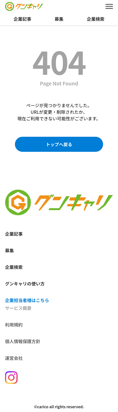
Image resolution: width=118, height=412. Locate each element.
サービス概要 (18, 308)
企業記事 (22, 19)
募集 (59, 19)
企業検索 (95, 19)
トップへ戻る (59, 144)
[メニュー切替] (109, 6)
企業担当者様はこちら (27, 300)
